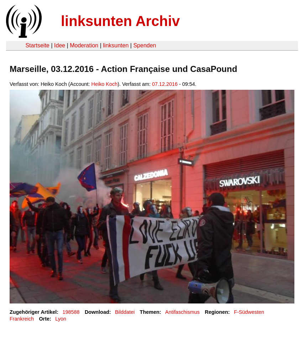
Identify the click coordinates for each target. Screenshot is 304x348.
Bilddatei (125, 312)
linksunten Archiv (120, 21)
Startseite (37, 45)
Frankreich (22, 319)
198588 (71, 312)
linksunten (116, 45)
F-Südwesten (249, 312)
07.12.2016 (165, 84)
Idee (59, 45)
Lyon (60, 319)
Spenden (144, 45)
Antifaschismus (182, 312)
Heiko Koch (104, 84)
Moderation (84, 45)
